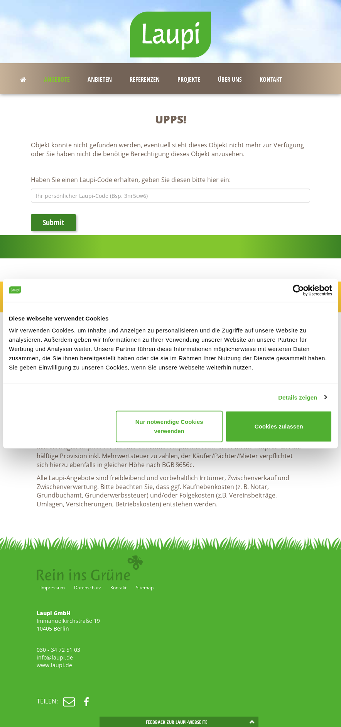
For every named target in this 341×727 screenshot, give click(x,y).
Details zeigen (297, 397)
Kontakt (118, 587)
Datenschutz (87, 587)
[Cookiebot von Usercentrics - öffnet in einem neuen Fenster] (298, 290)
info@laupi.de (55, 657)
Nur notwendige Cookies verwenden (169, 426)
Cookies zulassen (279, 426)
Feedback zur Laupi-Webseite (177, 722)
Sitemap (145, 587)
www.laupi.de (54, 665)
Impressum (53, 587)
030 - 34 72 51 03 (58, 649)
